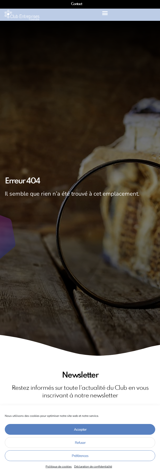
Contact (76, 4)
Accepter (80, 429)
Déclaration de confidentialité (93, 466)
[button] (104, 13)
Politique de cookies (59, 466)
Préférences (80, 455)
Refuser (80, 442)
